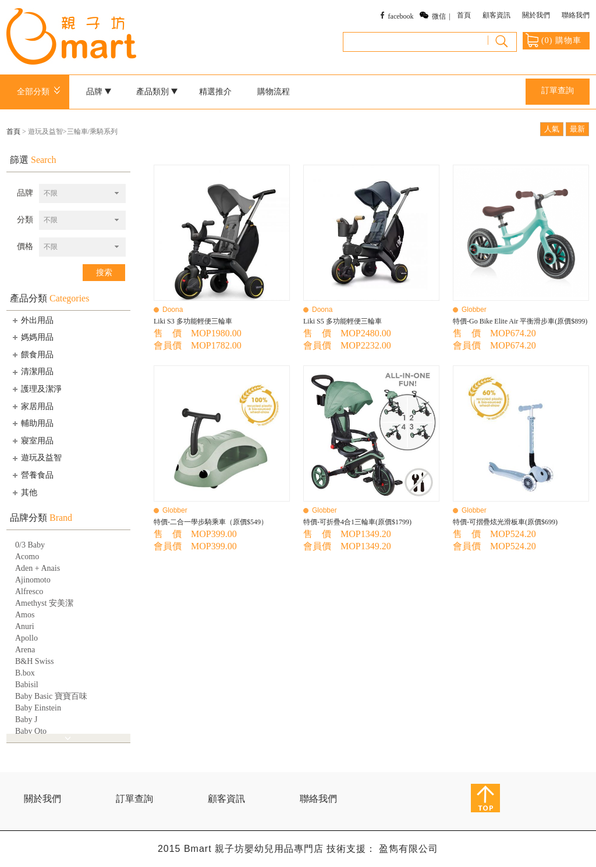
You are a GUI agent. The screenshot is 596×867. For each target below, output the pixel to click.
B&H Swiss (34, 661)
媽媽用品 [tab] (32, 337)
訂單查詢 (557, 90)
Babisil (26, 684)
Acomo (27, 556)
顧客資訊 (496, 15)
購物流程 (273, 91)
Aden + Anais (37, 568)
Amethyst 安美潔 (44, 603)
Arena (25, 649)
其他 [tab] (23, 492)
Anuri (24, 626)
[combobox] (82, 193)
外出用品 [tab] (32, 320)
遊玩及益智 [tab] (36, 458)
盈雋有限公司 (408, 849)
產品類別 (157, 91)
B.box (25, 673)
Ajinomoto (33, 579)
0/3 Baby (30, 545)
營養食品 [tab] (32, 474)
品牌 (99, 91)
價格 (25, 246)
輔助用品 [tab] (32, 423)
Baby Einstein (38, 707)
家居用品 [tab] (32, 406)
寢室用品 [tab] (32, 440)
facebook (401, 16)
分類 (25, 219)
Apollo (26, 638)
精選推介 (215, 91)
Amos (24, 614)
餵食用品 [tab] (32, 354)
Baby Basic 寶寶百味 (51, 696)
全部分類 (40, 91)
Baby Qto (31, 731)
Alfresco (29, 591)
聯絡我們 (576, 15)
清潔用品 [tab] (32, 371)
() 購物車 (553, 40)
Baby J (26, 719)
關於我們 (536, 15)
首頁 (464, 15)
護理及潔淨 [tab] (36, 388)
